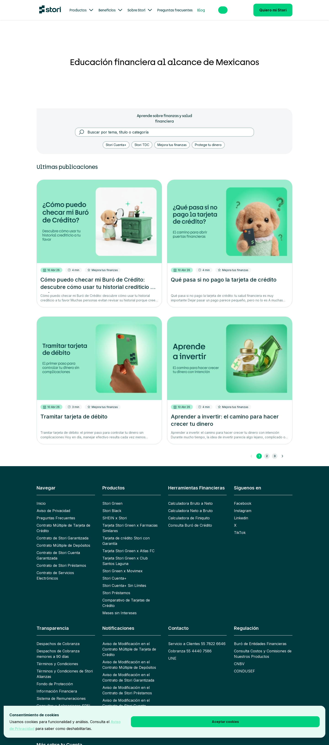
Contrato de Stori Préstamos (61, 560)
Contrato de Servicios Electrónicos (55, 570)
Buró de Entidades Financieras (260, 638)
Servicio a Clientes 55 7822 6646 (197, 638)
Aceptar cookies (225, 722)
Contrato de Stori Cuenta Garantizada (58, 550)
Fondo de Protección (55, 678)
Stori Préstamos (116, 587)
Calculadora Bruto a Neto (190, 498)
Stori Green (112, 498)
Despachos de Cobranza (58, 638)
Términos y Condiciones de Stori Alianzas (65, 668)
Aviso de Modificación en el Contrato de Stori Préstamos (127, 685)
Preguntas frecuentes (175, 10)
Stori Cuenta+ (114, 572)
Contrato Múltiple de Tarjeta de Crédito (63, 523)
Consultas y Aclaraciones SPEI (63, 700)
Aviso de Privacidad (53, 505)
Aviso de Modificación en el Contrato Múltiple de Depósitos (129, 659)
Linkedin (241, 512)
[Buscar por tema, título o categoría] (168, 127)
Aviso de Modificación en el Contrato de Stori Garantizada (128, 672)
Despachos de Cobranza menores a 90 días (58, 648)
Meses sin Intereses (119, 607)
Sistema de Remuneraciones (61, 693)
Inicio (41, 498)
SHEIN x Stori (114, 512)
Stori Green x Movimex (122, 565)
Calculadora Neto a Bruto (190, 505)
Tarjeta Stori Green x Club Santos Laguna (125, 555)
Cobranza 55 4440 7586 (190, 645)
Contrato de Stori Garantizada (62, 532)
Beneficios (110, 10)
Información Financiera (57, 685)
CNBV (239, 658)
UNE (172, 653)
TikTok (240, 527)
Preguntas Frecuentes (56, 512)
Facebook (242, 498)
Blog (201, 10)
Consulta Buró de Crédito (190, 520)
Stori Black (111, 505)
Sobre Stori (140, 10)
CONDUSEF (244, 665)
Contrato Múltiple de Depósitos (63, 540)
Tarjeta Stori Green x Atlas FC (128, 545)
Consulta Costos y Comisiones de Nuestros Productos (263, 648)
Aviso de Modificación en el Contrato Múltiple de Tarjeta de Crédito (129, 643)
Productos (81, 10)
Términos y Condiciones (57, 658)
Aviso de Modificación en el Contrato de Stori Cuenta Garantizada (126, 700)
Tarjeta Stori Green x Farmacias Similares (130, 523)
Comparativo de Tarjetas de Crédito (126, 597)
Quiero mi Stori (273, 10)
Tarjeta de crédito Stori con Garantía (126, 535)
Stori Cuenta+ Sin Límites (124, 580)
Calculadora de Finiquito (189, 512)
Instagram (242, 505)
